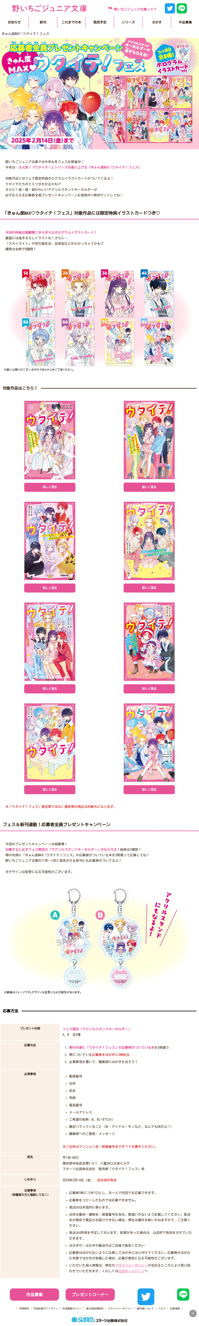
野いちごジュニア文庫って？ (135, 9)
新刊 (43, 22)
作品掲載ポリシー (72, 1308)
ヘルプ (162, 1308)
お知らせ (14, 22)
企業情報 (175, 1308)
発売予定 (99, 22)
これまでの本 (71, 22)
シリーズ (128, 22)
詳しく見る (50, 487)
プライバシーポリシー (131, 1265)
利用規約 (24, 1308)
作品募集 (34, 1294)
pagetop (193, 1313)
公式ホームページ (131, 1271)
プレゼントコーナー (90, 1294)
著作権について (145, 1308)
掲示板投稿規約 (94, 1308)
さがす (157, 22)
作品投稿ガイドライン (45, 1308)
